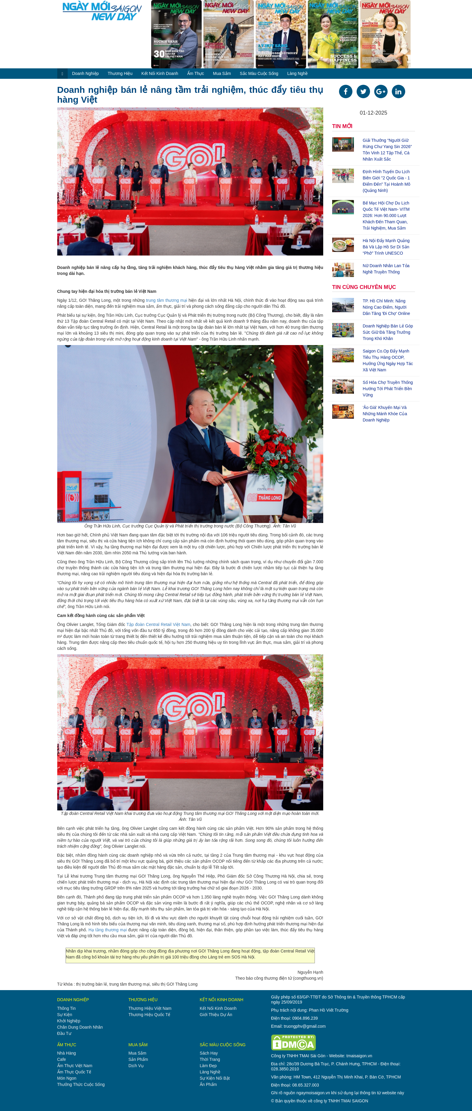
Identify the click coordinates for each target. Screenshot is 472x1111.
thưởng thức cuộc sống (81, 1084)
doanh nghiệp (85, 73)
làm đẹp (208, 1065)
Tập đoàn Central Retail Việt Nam (158, 624)
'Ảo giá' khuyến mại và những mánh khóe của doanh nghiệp (385, 413)
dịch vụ (136, 1065)
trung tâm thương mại (166, 300)
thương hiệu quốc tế (150, 1014)
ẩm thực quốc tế (74, 1072)
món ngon (67, 1078)
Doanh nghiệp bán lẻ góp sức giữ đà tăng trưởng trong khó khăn (388, 332)
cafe (61, 1059)
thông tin (66, 1008)
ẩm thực (195, 73)
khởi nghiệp (69, 1020)
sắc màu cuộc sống (259, 73)
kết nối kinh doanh (159, 73)
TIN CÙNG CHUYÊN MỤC (364, 287)
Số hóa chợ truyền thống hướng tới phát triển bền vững (388, 388)
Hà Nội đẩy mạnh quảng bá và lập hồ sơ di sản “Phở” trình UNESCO (386, 247)
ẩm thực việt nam (74, 1065)
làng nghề (297, 73)
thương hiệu (120, 73)
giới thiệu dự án (216, 1014)
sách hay (209, 1053)
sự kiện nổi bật (215, 1078)
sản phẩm (138, 1059)
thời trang (210, 1059)
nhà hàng (66, 1053)
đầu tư (64, 1033)
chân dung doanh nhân (80, 1027)
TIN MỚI (342, 126)
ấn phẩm (208, 1084)
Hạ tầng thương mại (108, 929)
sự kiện (64, 1014)
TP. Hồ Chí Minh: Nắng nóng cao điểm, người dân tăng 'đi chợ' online (386, 307)
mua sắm (222, 73)
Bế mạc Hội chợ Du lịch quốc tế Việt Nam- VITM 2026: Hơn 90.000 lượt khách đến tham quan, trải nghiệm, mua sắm (386, 215)
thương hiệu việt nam (150, 1008)
